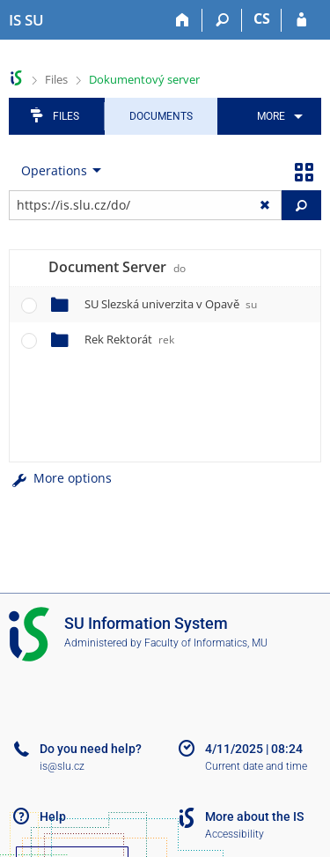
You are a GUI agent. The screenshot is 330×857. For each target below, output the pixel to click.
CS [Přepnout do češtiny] (261, 18)
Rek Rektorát (129, 339)
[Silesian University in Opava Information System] (26, 20)
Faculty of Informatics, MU (206, 643)
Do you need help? (91, 749)
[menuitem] (276, 116)
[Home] (182, 20)
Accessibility (234, 834)
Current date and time (256, 766)
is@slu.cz (62, 766)
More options (60, 477)
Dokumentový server (144, 79)
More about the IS (254, 816)
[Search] (222, 20)
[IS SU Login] (301, 20)
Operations (54, 170)
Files (56, 79)
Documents (161, 116)
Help (53, 816)
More (271, 116)
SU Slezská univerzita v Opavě (170, 304)
